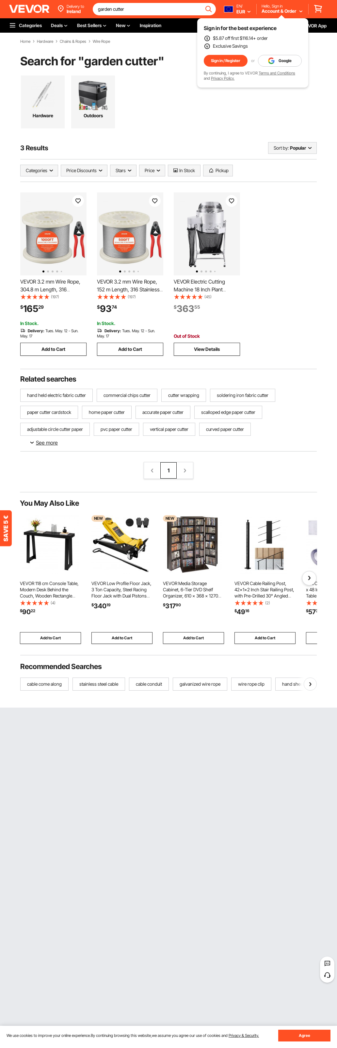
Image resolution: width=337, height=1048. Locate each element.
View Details (207, 349)
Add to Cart (53, 349)
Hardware (45, 41)
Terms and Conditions (277, 73)
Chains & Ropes (73, 41)
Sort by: (281, 148)
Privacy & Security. (244, 1035)
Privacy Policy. (222, 78)
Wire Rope (101, 41)
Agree (304, 1035)
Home (25, 41)
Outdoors (93, 115)
